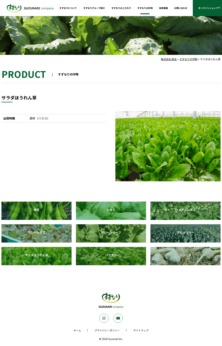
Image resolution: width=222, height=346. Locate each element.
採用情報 (163, 8)
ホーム (77, 330)
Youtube (118, 318)
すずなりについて (68, 8)
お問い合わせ (180, 8)
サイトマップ (141, 330)
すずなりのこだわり (121, 8)
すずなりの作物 (145, 8)
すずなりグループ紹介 (94, 8)
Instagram (103, 318)
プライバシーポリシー (107, 330)
